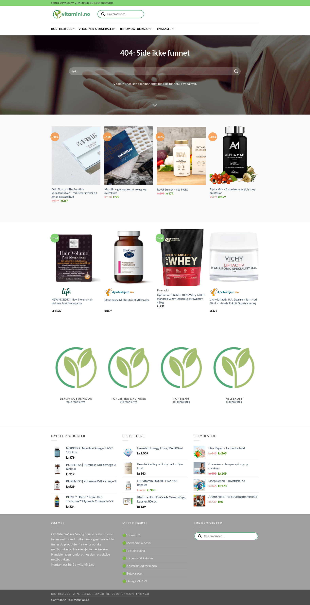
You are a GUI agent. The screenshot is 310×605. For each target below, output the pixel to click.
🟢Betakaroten (132, 573)
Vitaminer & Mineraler (97, 29)
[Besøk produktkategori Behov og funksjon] (76, 371)
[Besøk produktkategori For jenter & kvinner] (128, 371)
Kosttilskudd (63, 29)
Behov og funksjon (136, 29)
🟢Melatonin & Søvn (136, 543)
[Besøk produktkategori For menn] (181, 371)
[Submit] (236, 71)
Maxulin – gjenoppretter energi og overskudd (125, 191)
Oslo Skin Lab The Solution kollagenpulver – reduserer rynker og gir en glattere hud (74, 193)
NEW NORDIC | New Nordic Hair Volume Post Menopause (72, 301)
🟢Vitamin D (131, 535)
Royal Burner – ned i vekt (172, 189)
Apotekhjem (119, 292)
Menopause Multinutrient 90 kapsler (126, 300)
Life (66, 292)
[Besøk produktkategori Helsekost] (234, 371)
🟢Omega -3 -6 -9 (134, 581)
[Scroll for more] (155, 105)
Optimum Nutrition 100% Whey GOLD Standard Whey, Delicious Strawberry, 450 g (181, 298)
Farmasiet (163, 290)
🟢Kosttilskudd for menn (139, 566)
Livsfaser (165, 29)
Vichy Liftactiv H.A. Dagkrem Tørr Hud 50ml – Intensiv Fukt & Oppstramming (233, 301)
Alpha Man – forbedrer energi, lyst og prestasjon (232, 191)
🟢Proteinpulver (133, 550)
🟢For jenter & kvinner (137, 558)
